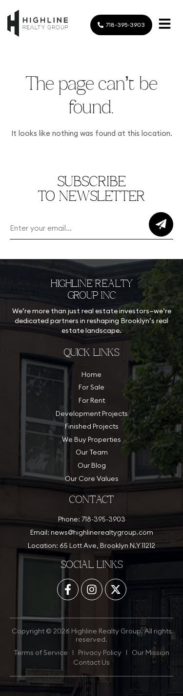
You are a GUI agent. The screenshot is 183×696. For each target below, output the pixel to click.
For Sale (91, 387)
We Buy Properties (91, 439)
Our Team (92, 452)
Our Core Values (92, 478)
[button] (164, 25)
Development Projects (92, 413)
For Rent (92, 400)
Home (91, 374)
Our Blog (92, 465)
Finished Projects (92, 426)
